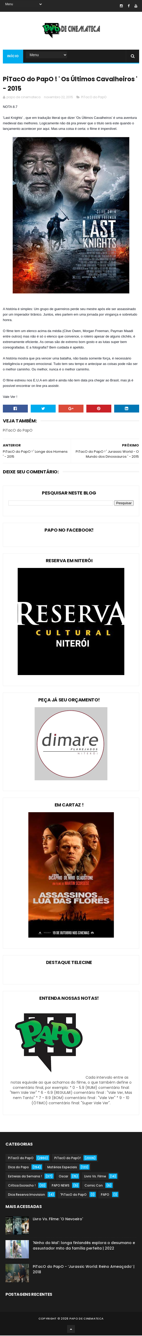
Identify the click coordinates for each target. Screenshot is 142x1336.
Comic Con (94, 1186)
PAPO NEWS (60, 1186)
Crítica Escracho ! (22, 1186)
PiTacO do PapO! (67, 1158)
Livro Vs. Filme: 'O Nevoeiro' (58, 1219)
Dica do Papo (18, 1167)
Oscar (63, 1177)
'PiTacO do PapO (73, 1195)
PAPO (105, 1195)
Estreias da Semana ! (25, 1177)
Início (13, 56)
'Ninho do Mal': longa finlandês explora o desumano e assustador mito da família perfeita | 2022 (84, 1246)
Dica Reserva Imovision (26, 1195)
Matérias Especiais (62, 1167)
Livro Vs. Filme (95, 1177)
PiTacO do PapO (93, 97)
